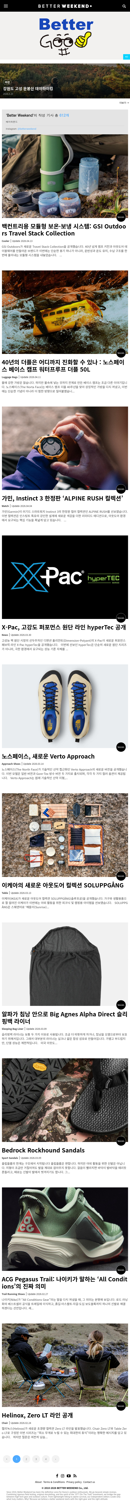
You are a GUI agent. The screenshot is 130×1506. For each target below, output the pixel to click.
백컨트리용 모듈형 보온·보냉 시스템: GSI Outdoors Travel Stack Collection (64, 229)
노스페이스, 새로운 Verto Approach (48, 756)
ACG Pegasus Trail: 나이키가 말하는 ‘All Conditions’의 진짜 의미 (64, 1282)
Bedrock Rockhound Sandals (43, 1150)
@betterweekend (27, 128)
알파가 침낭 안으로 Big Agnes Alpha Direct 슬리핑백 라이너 (64, 1017)
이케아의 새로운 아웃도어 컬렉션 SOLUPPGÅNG (63, 885)
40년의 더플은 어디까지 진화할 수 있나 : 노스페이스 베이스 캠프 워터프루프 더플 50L (63, 365)
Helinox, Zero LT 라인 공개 (37, 1415)
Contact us (89, 1481)
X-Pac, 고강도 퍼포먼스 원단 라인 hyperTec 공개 (64, 627)
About (38, 1481)
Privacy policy (74, 1481)
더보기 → (124, 102)
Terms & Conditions (54, 1481)
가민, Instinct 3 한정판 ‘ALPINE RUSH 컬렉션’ (62, 498)
